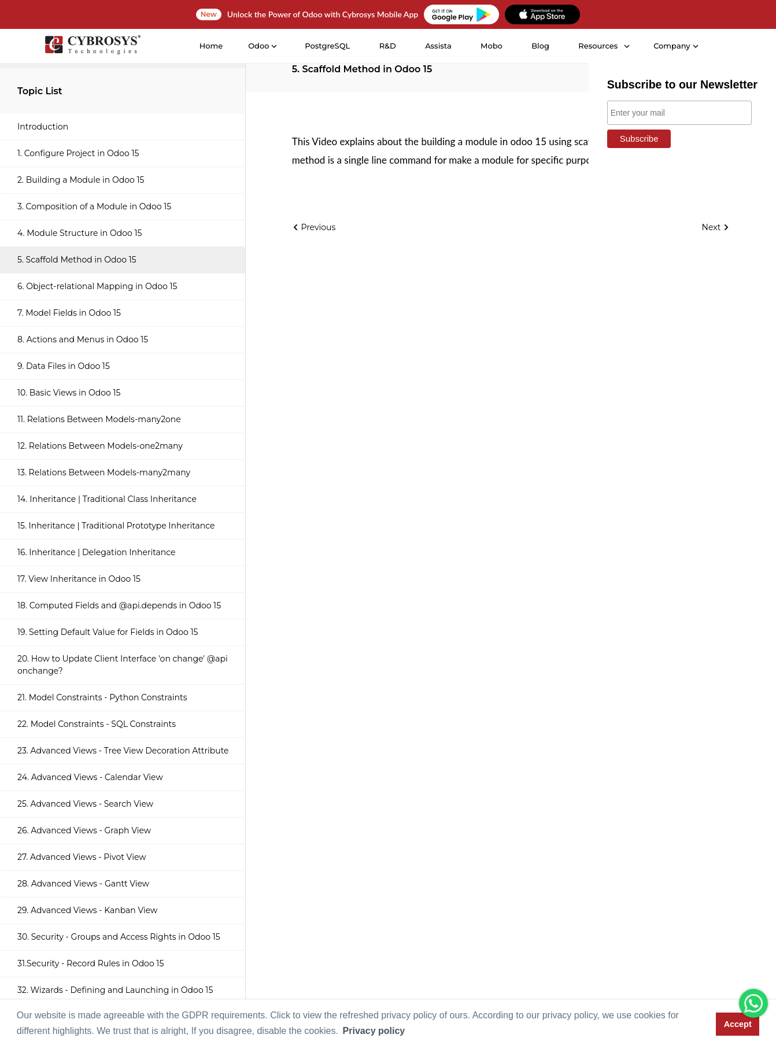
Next (716, 227)
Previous (314, 227)
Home (211, 45)
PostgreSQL (327, 45)
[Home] (92, 46)
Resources (598, 45)
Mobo (491, 45)
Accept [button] (738, 1024)
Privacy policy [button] (374, 1031)
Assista (438, 45)
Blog (540, 45)
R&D (387, 45)
